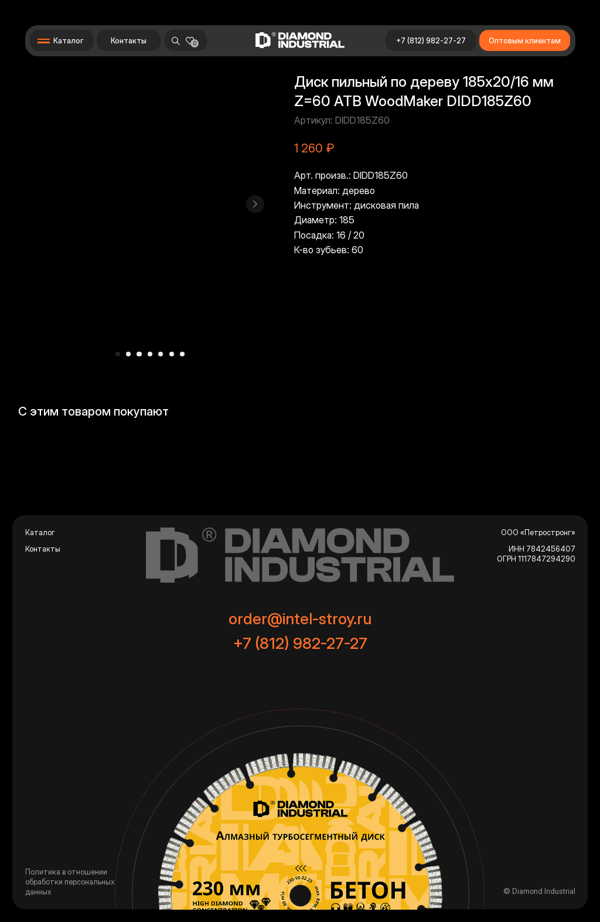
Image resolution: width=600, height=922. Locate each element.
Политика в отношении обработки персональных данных (69, 881)
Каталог (40, 532)
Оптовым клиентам (525, 40)
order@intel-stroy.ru (300, 618)
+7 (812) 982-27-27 (431, 40)
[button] (61, 40)
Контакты (128, 40)
